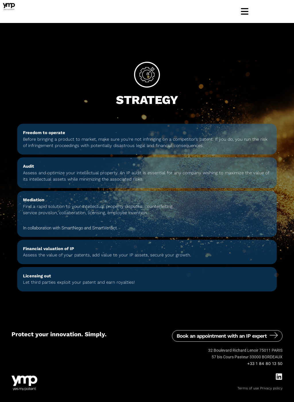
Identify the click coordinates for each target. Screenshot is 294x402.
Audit (28, 166)
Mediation (33, 199)
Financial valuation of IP (48, 248)
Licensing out (37, 276)
